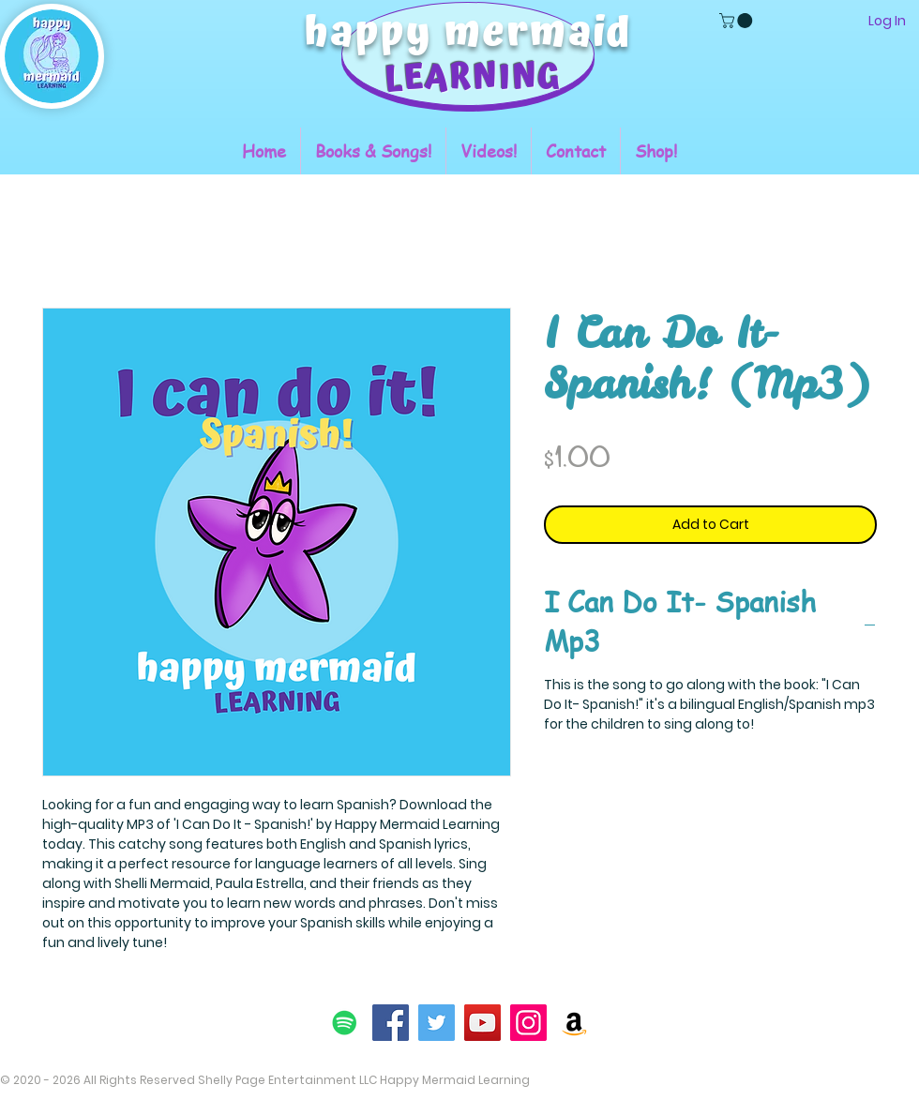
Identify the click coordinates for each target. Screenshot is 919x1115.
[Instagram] (528, 1022)
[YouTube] (482, 1022)
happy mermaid (468, 33)
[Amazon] (574, 1022)
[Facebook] (390, 1022)
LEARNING (472, 78)
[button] (737, 20)
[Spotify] (344, 1022)
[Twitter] (436, 1022)
